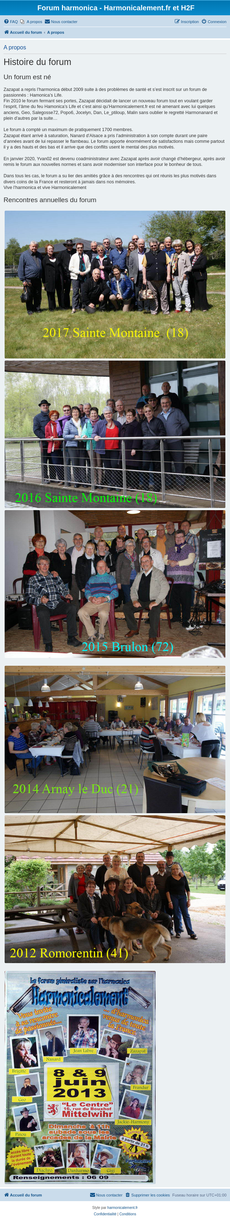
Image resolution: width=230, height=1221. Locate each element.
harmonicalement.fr (122, 1208)
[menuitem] (11, 21)
